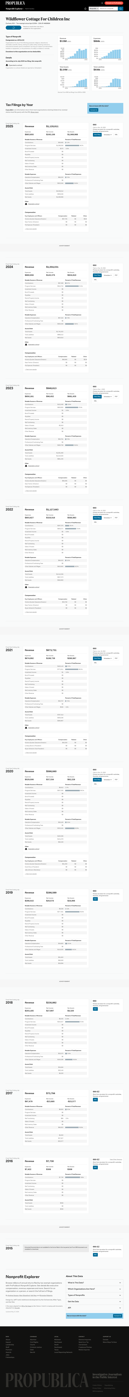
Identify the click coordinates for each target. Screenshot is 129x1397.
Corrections (83, 1345)
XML (116, 134)
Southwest (58, 1347)
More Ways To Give (110, 1342)
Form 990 (9, 110)
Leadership (10, 1345)
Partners (9, 1350)
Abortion (33, 1340)
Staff (7, 1347)
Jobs (7, 1355)
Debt (32, 1350)
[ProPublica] (15, 3)
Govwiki (17, 1308)
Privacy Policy (97, 1388)
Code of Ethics (97, 1385)
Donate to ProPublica (114, 3)
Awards (8, 1352)
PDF (116, 275)
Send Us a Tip (84, 1342)
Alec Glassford (24, 1296)
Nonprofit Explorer (14, 8)
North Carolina (29, 9)
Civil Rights (34, 1342)
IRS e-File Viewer (27, 1306)
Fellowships (10, 1357)
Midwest (57, 1340)
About (8, 1340)
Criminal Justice (36, 1347)
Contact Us (93, 110)
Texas (56, 1350)
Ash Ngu (34, 1296)
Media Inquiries (84, 1350)
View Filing (97, 134)
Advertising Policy (109, 1388)
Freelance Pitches (85, 1347)
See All (32, 1352)
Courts (32, 1345)
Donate (105, 1340)
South (56, 1345)
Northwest (58, 1342)
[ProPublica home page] (47, 1380)
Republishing (109, 1385)
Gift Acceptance (98, 1391)
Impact (8, 1342)
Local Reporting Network (63, 1352)
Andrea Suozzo (13, 1296)
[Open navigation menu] (102, 3)
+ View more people (31, 229)
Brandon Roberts (46, 1296)
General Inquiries (85, 1340)
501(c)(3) (21, 40)
